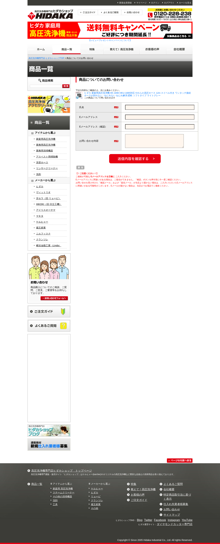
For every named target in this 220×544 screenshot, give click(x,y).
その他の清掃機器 (62, 496)
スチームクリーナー (63, 492)
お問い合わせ (171, 509)
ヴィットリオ (43, 192)
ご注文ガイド (139, 500)
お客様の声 (138, 494)
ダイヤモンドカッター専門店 (174, 524)
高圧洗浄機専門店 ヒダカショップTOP (46, 58)
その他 (94, 508)
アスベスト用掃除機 (47, 156)
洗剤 (38, 174)
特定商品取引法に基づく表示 (177, 496)
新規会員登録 (125, 3)
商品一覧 (36, 484)
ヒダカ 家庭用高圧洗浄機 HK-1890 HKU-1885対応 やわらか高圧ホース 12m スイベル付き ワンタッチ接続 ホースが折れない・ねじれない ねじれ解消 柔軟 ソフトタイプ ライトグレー (137, 94)
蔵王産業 (41, 227)
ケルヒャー (42, 221)
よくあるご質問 (173, 484)
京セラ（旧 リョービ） (48, 198)
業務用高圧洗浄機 (45, 144)
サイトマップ (171, 514)
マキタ (39, 216)
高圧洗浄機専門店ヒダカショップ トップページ (61, 470)
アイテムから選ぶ (62, 483)
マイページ (141, 3)
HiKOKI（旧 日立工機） (49, 204)
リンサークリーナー (47, 168)
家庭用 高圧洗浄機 (63, 488)
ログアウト (169, 3)
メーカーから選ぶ (100, 483)
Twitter (148, 520)
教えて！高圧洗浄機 (143, 489)
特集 (133, 484)
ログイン (155, 3)
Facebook (160, 520)
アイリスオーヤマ (45, 210)
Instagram (174, 520)
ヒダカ (39, 186)
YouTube (187, 520)
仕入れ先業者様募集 (175, 504)
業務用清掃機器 (44, 150)
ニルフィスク (43, 233)
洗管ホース (42, 162)
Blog (139, 520)
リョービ (96, 496)
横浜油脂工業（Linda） (48, 245)
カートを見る (185, 3)
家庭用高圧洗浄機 (45, 139)
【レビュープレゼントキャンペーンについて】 (110, 40)
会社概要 (168, 489)
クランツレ (42, 239)
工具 (55, 504)
